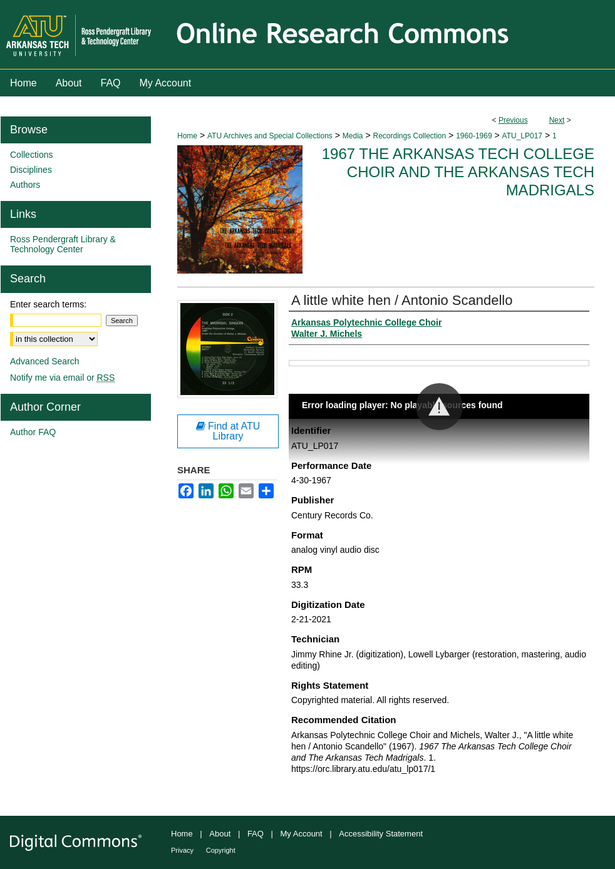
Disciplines (31, 170)
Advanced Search (45, 361)
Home (187, 135)
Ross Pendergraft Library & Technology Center (63, 244)
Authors (25, 185)
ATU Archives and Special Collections (270, 135)
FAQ (255, 833)
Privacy (182, 850)
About (219, 833)
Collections (31, 155)
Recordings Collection (409, 135)
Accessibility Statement (381, 833)
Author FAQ (33, 432)
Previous (513, 120)
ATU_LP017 (522, 135)
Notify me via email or (62, 378)
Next (557, 120)
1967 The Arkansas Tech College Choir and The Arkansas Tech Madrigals (458, 171)
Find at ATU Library (228, 431)
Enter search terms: (48, 304)
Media (353, 135)
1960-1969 (474, 135)
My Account (302, 833)
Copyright (220, 850)
